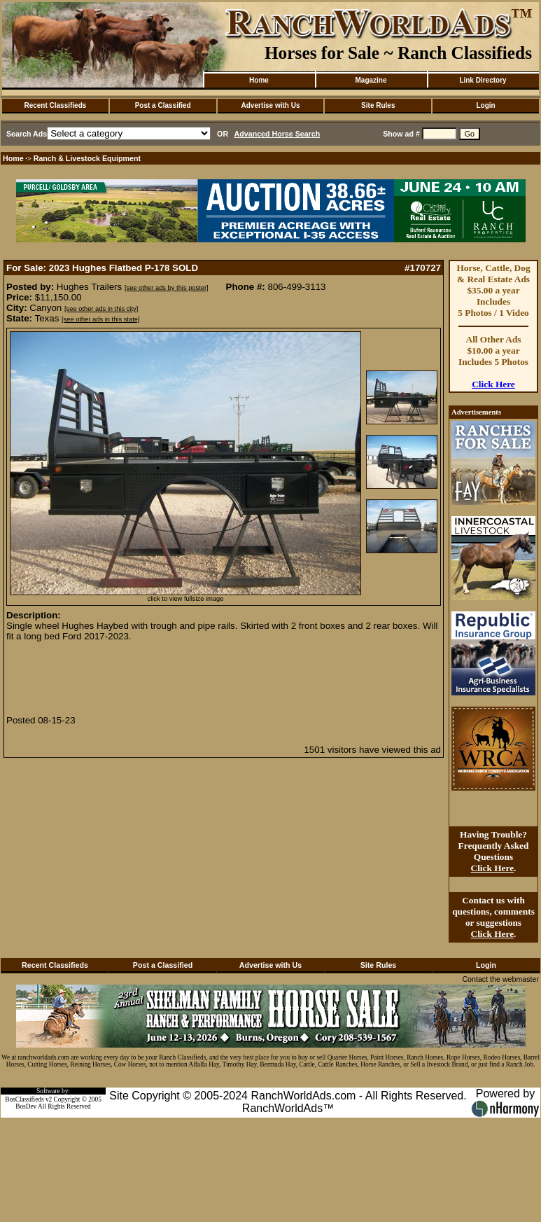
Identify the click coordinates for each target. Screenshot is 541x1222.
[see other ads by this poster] (167, 287)
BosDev (25, 1106)
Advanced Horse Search (277, 134)
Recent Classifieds (55, 105)
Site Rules (378, 105)
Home (259, 80)
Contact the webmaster (500, 979)
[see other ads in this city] (101, 308)
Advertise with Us (270, 105)
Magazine (370, 80)
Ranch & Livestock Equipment (87, 158)
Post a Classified (163, 105)
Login (485, 105)
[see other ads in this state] (100, 319)
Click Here (493, 384)
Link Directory (482, 80)
